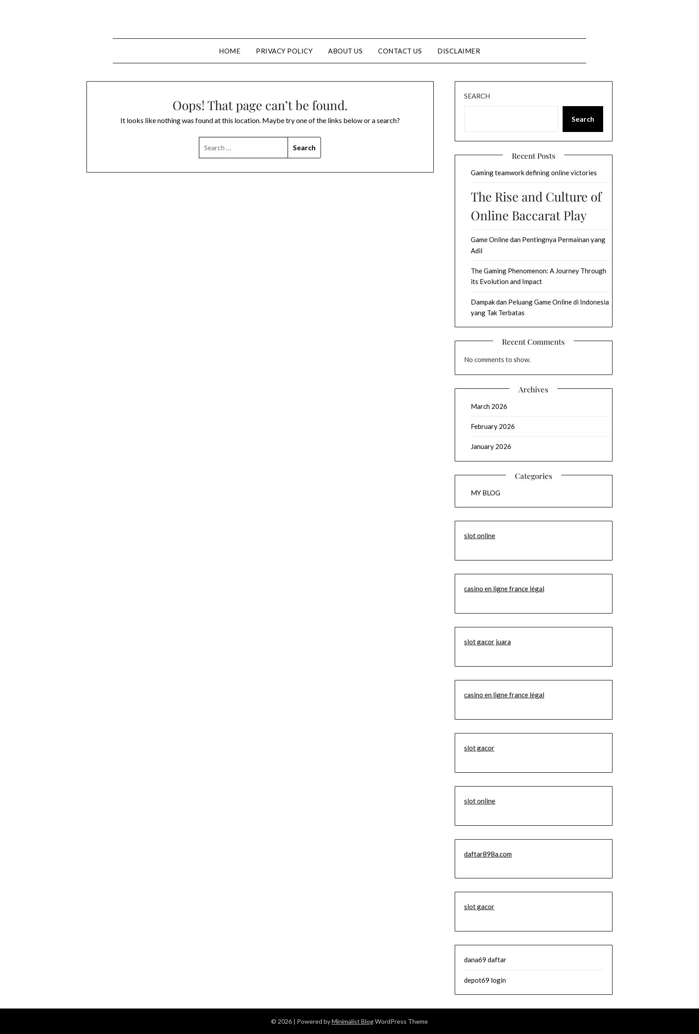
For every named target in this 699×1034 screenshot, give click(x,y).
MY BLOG (485, 493)
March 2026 (489, 406)
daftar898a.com (488, 854)
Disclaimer (458, 51)
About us (345, 51)
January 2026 (491, 446)
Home (229, 51)
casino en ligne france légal (504, 589)
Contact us (400, 51)
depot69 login (485, 980)
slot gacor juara (487, 642)
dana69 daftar (485, 960)
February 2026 (493, 426)
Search (477, 96)
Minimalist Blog (353, 1021)
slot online (479, 535)
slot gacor (479, 748)
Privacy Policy (284, 51)
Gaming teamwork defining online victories (534, 173)
